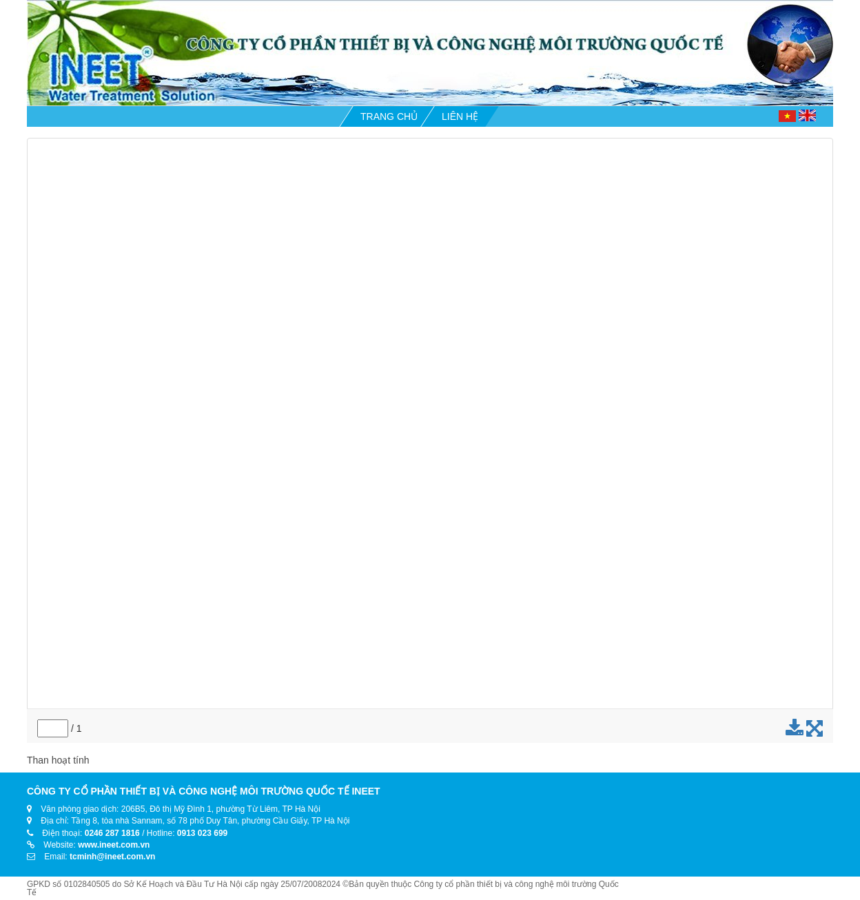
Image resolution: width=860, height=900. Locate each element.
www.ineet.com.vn (114, 845)
